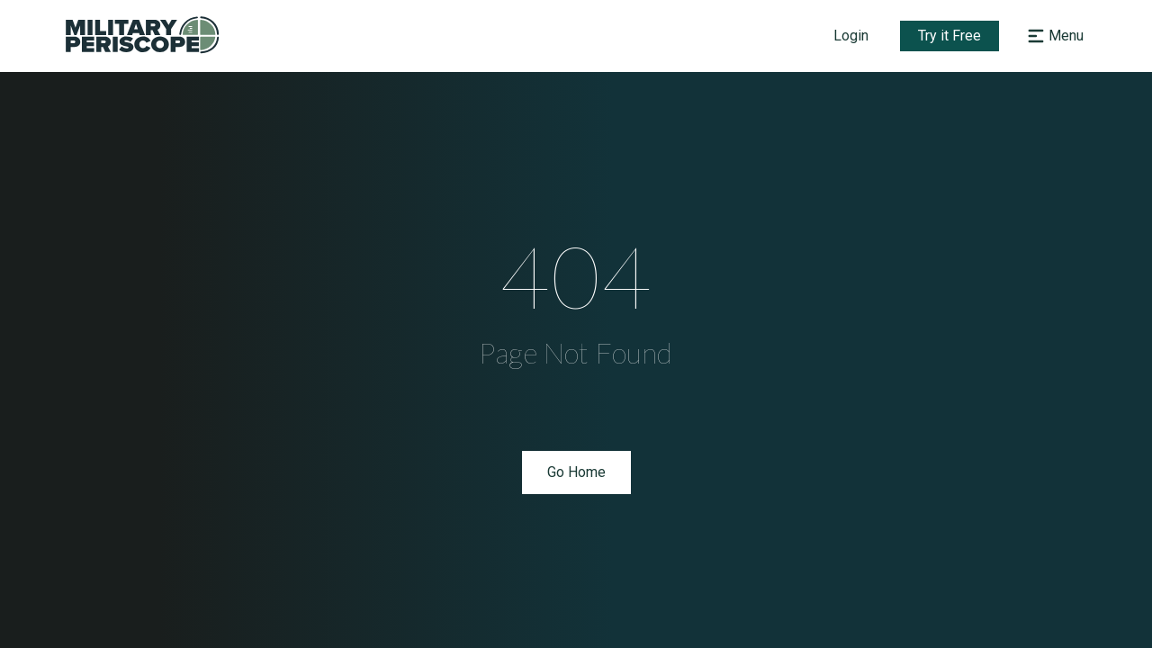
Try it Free (949, 35)
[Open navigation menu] (1053, 36)
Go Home (576, 472)
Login (850, 35)
